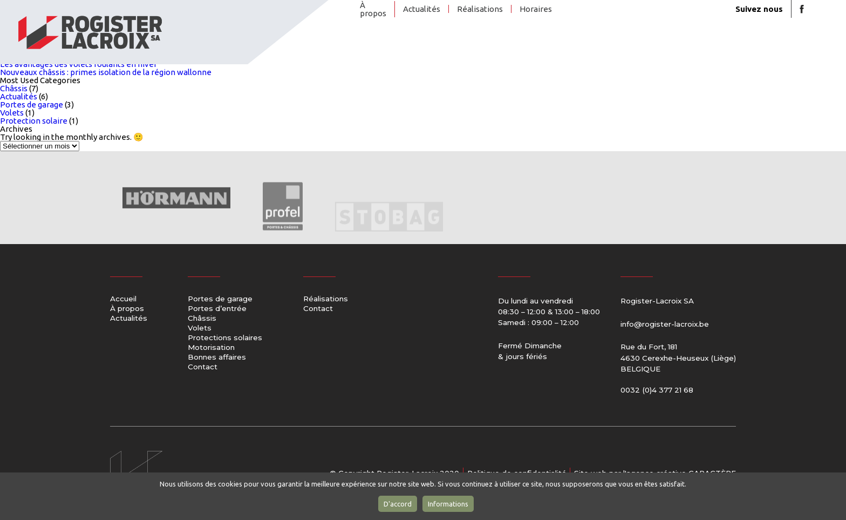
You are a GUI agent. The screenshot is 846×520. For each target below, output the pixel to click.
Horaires (536, 9)
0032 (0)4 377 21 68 (656, 390)
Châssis (501, 45)
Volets (539, 45)
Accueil (123, 299)
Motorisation (659, 45)
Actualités (421, 9)
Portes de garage (379, 45)
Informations (448, 504)
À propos (373, 9)
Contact (768, 45)
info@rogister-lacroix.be (664, 324)
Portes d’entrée (442, 45)
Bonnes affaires (708, 45)
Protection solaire (33, 120)
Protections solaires (584, 45)
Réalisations (480, 9)
